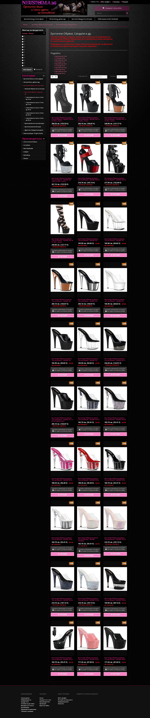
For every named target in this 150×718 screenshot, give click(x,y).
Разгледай (62, 135)
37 (24, 41)
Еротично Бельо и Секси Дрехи (34, 19)
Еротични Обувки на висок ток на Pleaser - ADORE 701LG (115, 538)
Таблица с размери (27, 711)
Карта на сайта (44, 705)
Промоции (43, 704)
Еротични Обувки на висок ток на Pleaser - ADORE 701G (114, 479)
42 (24, 55)
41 (24, 52)
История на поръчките (65, 700)
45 (24, 63)
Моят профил (62, 698)
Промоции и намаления (28, 709)
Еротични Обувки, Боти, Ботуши (82, 19)
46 (24, 65)
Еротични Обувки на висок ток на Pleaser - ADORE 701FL (62, 479)
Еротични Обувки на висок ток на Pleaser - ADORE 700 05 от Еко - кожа (62, 119)
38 (24, 44)
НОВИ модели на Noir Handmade (108, 19)
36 (24, 39)
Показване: (112, 76)
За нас (41, 698)
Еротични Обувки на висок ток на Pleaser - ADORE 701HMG (88, 539)
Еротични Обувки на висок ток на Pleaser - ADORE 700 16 (88, 179)
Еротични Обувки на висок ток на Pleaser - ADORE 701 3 (114, 359)
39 (24, 47)
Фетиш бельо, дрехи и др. (57, 19)
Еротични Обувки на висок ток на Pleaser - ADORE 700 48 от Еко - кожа (62, 240)
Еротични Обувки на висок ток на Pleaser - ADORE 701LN (115, 599)
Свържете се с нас (45, 700)
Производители (45, 702)
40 (24, 49)
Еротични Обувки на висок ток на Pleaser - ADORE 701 (88, 239)
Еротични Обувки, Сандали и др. (66, 24)
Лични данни (25, 698)
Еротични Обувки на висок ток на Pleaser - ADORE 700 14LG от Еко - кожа (62, 179)
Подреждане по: (82, 76)
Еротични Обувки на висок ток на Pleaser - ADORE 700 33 (115, 179)
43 (24, 57)
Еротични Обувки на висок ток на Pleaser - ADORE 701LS (62, 658)
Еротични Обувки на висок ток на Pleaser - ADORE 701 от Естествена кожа (62, 419)
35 (24, 36)
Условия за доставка (27, 704)
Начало (25, 24)
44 (24, 60)
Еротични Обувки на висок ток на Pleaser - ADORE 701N (88, 658)
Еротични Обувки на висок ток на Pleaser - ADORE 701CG (88, 418)
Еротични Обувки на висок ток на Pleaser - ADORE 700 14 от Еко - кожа (88, 119)
